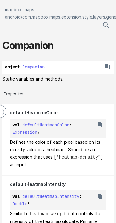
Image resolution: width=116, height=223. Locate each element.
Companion (33, 67)
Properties (13, 93)
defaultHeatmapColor (34, 112)
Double (19, 203)
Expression (24, 132)
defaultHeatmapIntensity (38, 183)
